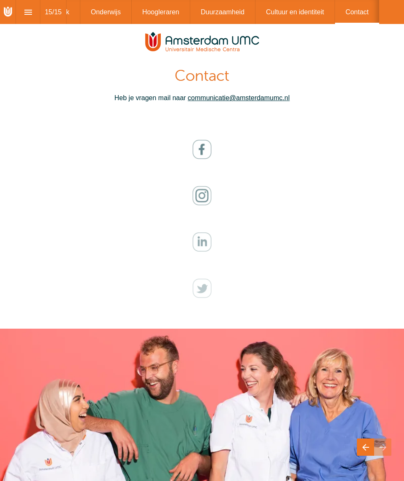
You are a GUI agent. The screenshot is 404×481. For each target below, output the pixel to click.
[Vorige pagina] (365, 447)
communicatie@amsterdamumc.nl (239, 97)
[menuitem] (105, 12)
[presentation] (202, 56)
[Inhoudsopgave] (28, 12)
